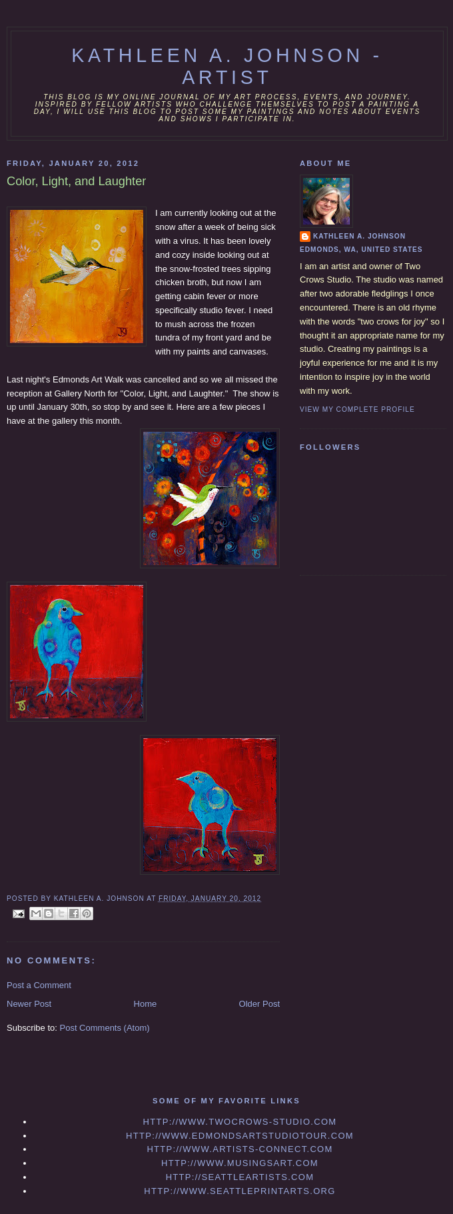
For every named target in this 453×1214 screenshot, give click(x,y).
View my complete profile (357, 409)
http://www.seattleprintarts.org (239, 1191)
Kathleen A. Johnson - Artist (227, 66)
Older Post (259, 1004)
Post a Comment (39, 985)
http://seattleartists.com (240, 1177)
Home (145, 1004)
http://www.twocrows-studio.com (239, 1122)
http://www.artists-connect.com (239, 1149)
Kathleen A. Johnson (359, 236)
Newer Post (29, 1004)
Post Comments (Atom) (105, 1028)
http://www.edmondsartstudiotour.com (240, 1136)
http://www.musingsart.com (239, 1163)
